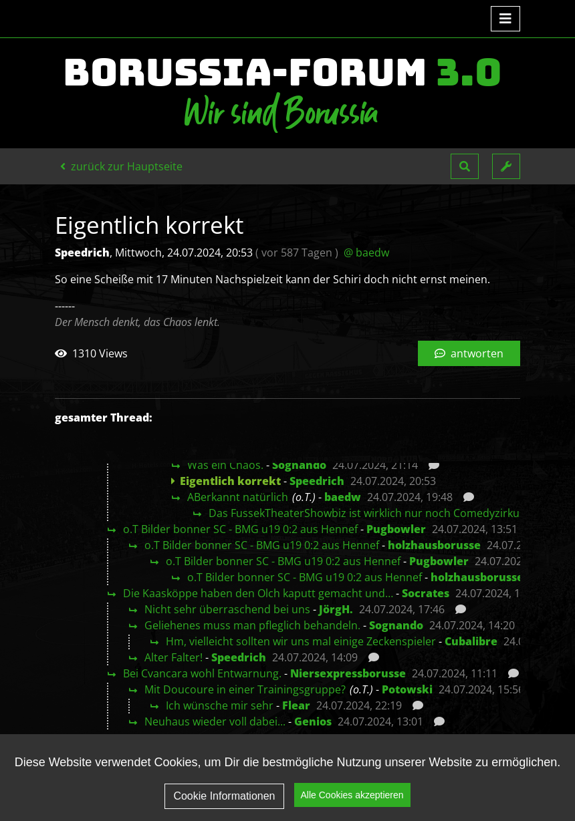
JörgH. (336, 609)
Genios (313, 721)
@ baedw (366, 252)
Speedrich (317, 481)
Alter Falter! (173, 657)
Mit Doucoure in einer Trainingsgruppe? (245, 689)
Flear (296, 705)
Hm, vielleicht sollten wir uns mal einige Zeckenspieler (301, 641)
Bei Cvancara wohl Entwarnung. (202, 673)
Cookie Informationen (224, 804)
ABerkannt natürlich (238, 497)
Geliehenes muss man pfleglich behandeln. (252, 625)
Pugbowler (396, 529)
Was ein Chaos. (225, 465)
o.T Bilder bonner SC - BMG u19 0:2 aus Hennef (240, 529)
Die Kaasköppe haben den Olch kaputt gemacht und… (258, 593)
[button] (465, 166)
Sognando (299, 465)
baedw (342, 497)
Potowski (407, 689)
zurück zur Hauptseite (121, 166)
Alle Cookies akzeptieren (352, 803)
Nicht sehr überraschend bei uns (227, 609)
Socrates (425, 593)
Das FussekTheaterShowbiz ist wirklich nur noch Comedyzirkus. (368, 513)
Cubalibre (471, 641)
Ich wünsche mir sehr (219, 705)
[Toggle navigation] (505, 18)
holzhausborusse (434, 545)
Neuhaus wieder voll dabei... (215, 721)
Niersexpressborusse (348, 673)
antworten (469, 353)
